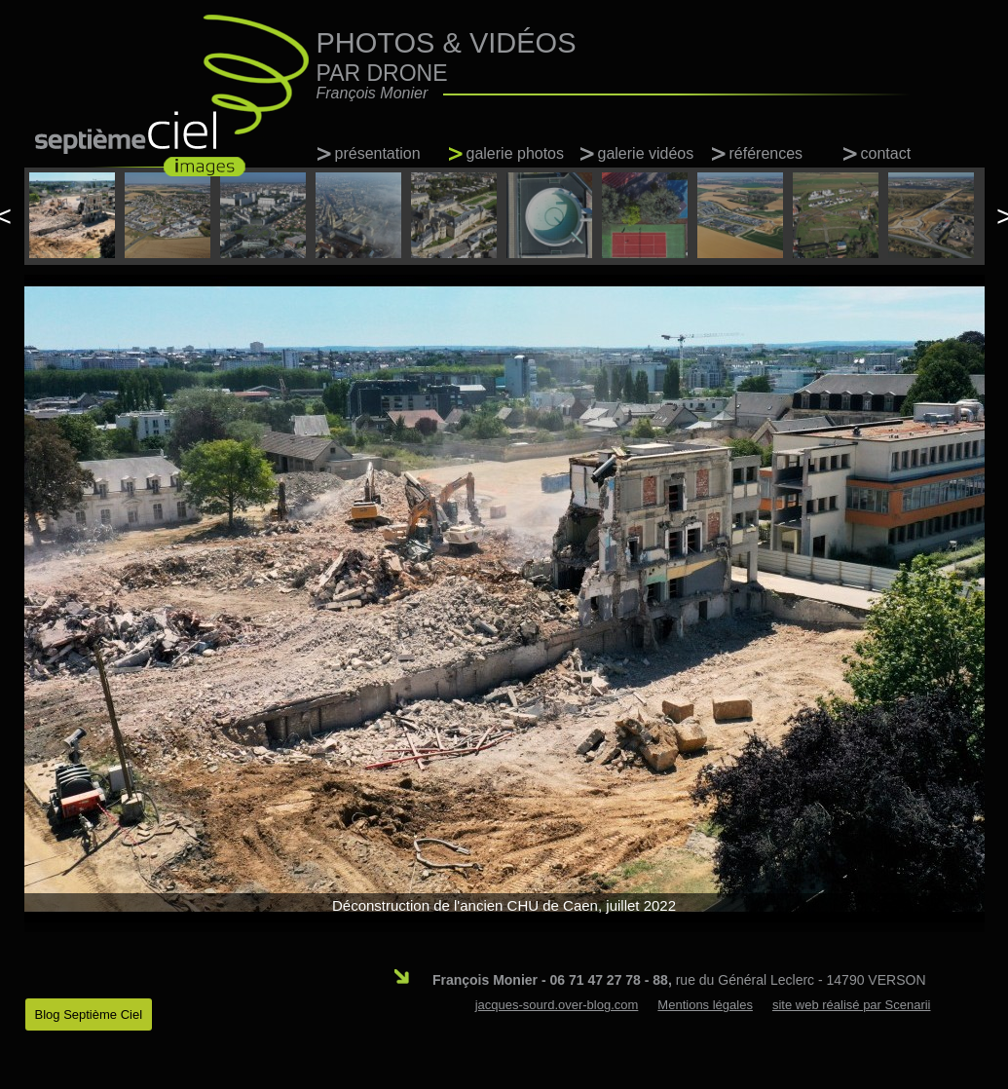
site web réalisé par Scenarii (851, 1004)
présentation (378, 153)
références (766, 153)
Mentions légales (705, 1004)
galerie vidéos (646, 153)
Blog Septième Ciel (89, 1014)
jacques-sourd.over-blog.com (557, 1004)
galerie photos (516, 153)
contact (886, 153)
